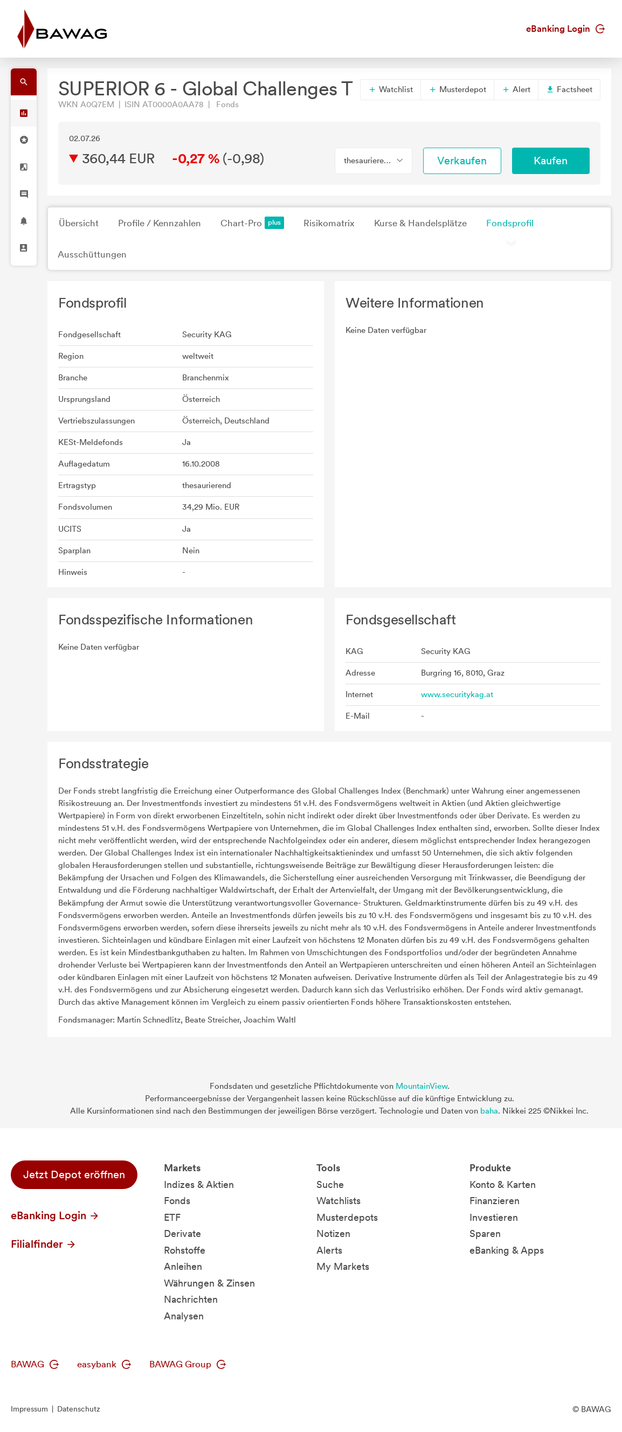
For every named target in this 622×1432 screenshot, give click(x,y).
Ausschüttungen (92, 254)
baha (489, 1111)
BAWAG (35, 1364)
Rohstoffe (184, 1250)
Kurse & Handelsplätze (420, 223)
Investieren (493, 1217)
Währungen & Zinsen (209, 1283)
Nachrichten (191, 1299)
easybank (104, 1364)
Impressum (29, 1409)
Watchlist (390, 89)
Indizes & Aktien (199, 1184)
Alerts (329, 1250)
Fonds (177, 1200)
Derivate (182, 1233)
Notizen (333, 1233)
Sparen (485, 1233)
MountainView (421, 1086)
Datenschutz (78, 1409)
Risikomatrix (329, 223)
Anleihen (183, 1266)
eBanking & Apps (506, 1250)
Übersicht (79, 223)
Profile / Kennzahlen (159, 223)
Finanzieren (494, 1200)
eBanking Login (565, 28)
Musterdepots (347, 1217)
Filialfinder (44, 1244)
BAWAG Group (187, 1364)
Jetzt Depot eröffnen (74, 1174)
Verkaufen (462, 160)
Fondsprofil (510, 223)
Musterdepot (457, 89)
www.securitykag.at (457, 694)
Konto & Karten (502, 1184)
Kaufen (551, 160)
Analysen (184, 1316)
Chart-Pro (252, 223)
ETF (172, 1217)
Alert (516, 89)
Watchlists (338, 1200)
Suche (330, 1184)
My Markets (342, 1266)
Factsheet (569, 89)
